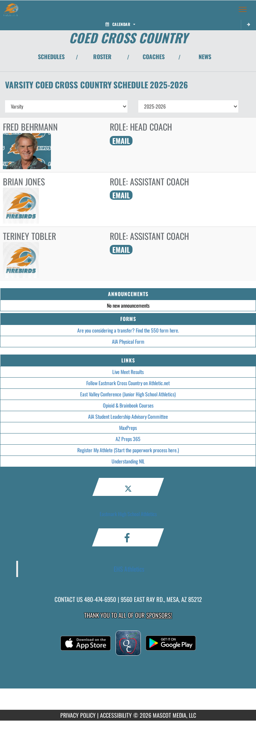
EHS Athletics (129, 568)
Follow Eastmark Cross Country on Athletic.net (128, 383)
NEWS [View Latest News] (205, 56)
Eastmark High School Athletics (128, 514)
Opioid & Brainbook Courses (128, 405)
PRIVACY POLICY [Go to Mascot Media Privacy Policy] (78, 715)
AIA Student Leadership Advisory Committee (128, 416)
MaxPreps (128, 427)
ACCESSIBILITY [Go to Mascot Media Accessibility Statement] (116, 715)
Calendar (120, 24)
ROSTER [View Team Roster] (102, 56)
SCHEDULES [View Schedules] (51, 56)
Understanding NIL (128, 461)
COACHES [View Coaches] (154, 56)
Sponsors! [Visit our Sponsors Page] (159, 615)
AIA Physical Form (128, 341)
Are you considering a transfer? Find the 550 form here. (128, 330)
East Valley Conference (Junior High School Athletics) (128, 394)
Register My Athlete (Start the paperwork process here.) (128, 450)
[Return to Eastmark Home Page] (11, 9)
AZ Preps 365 (128, 439)
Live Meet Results (128, 371)
